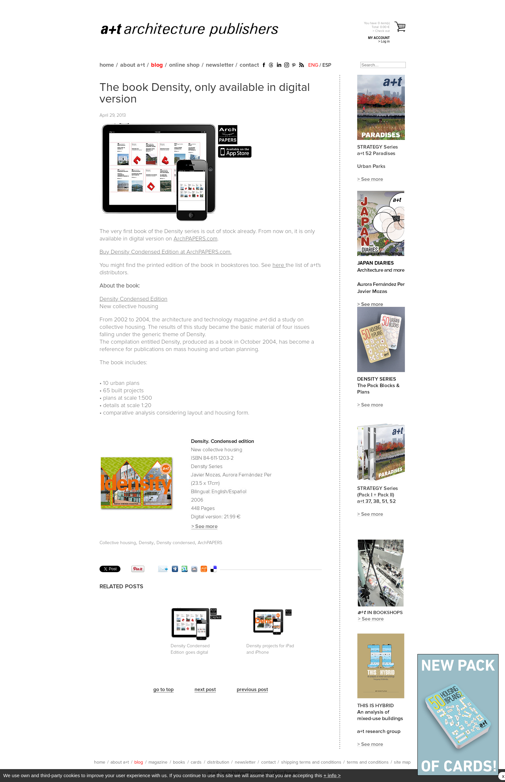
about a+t (132, 65)
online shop (184, 65)
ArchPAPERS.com (195, 239)
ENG (313, 65)
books (179, 762)
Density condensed (176, 543)
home (107, 65)
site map (402, 762)
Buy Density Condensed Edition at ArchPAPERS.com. (166, 252)
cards (196, 762)
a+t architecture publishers (198, 29)
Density (146, 543)
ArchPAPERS (210, 543)
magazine (157, 762)
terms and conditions (368, 762)
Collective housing (118, 543)
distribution (218, 762)
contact (249, 65)
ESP (326, 65)
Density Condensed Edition (133, 299)
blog (157, 65)
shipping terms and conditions (311, 762)
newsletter (219, 65)
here (279, 265)
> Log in (384, 41)
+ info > (331, 775)
